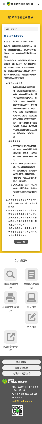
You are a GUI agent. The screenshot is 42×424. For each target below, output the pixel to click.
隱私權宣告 (21, 361)
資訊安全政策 (21, 367)
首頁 (7, 29)
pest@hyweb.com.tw (22, 401)
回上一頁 (21, 241)
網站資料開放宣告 (22, 373)
